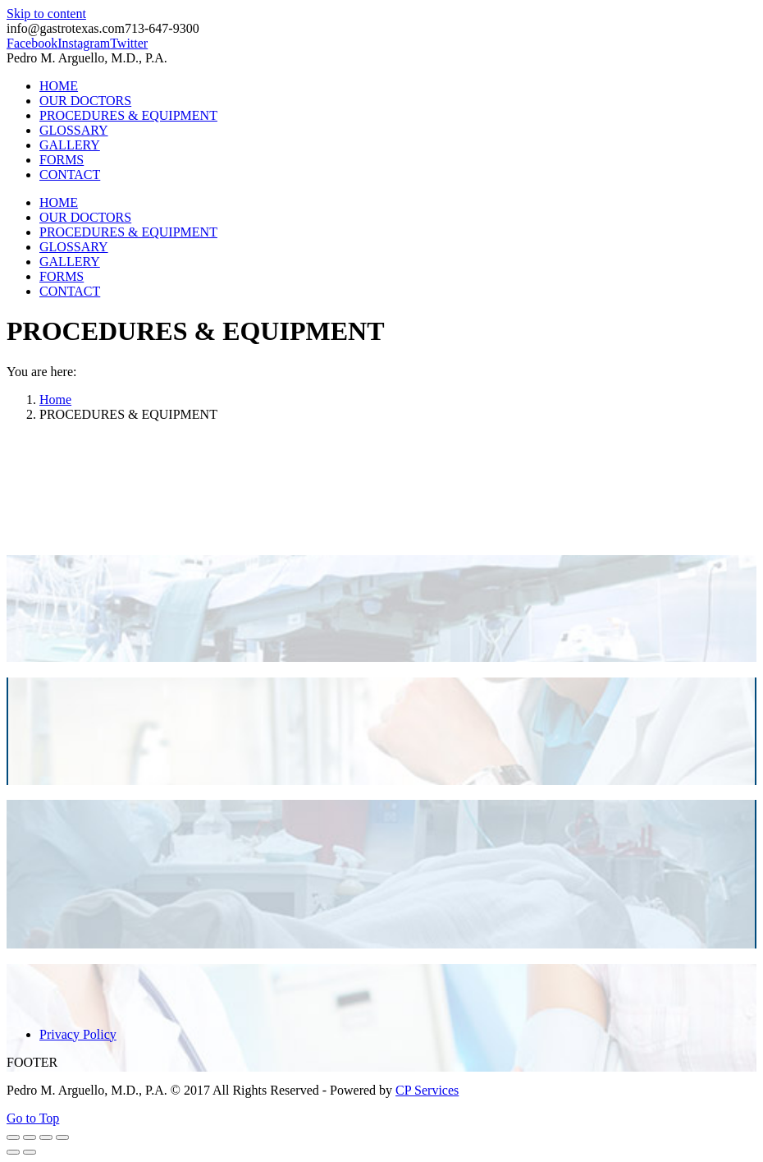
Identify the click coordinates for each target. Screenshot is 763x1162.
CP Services (427, 1090)
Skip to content (46, 14)
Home (55, 399)
